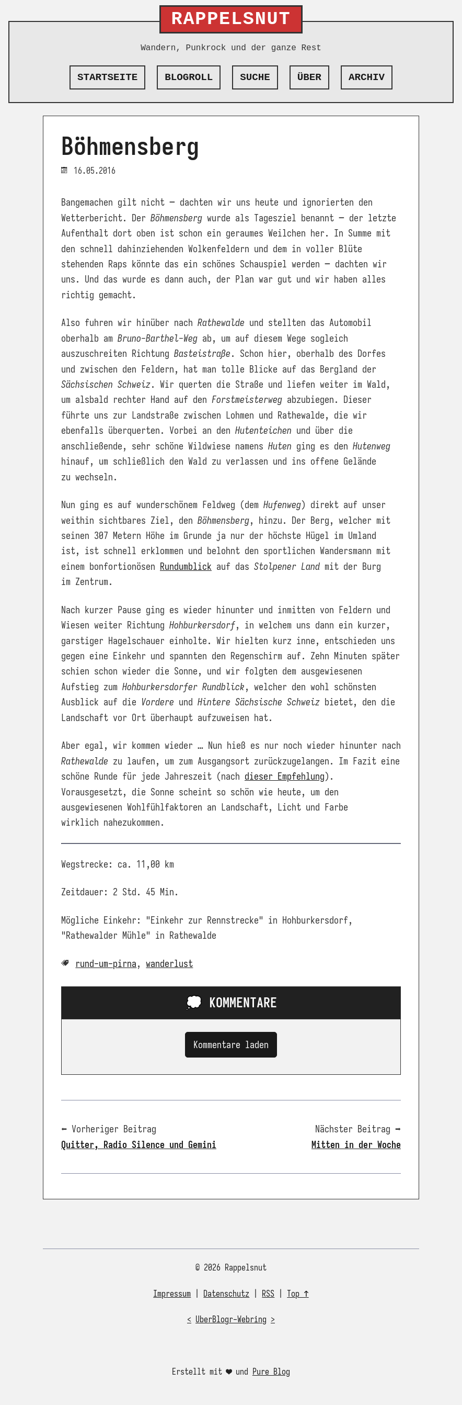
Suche (255, 77)
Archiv (367, 77)
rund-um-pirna (105, 964)
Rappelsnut (231, 19)
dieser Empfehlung (285, 776)
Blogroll (189, 77)
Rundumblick (186, 566)
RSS (268, 1294)
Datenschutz (226, 1294)
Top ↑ (297, 1294)
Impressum (172, 1294)
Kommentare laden (231, 1045)
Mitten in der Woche (356, 1145)
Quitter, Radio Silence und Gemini (138, 1145)
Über (309, 77)
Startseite (107, 77)
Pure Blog (271, 1372)
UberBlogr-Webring (231, 1319)
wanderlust (169, 964)
